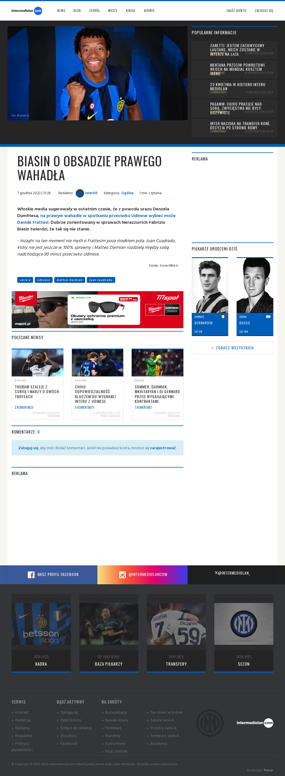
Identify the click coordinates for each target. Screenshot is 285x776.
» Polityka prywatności (22, 746)
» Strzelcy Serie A (161, 728)
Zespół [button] (94, 10)
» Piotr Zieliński (115, 751)
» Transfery (111, 735)
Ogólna (127, 193)
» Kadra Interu (113, 743)
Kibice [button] (131, 10)
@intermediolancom (142, 575)
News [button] (61, 10)
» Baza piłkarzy (114, 712)
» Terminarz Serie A (163, 735)
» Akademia (157, 743)
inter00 (86, 193)
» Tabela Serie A (160, 720)
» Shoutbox (67, 735)
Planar (268, 770)
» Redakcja (21, 720)
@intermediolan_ (232, 573)
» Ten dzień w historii (165, 712)
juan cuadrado (101, 280)
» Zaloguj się (67, 712)
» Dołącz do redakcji (74, 728)
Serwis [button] (149, 10)
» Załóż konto (69, 720)
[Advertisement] (97, 521)
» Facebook (67, 743)
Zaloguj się (264, 10)
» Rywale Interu (115, 720)
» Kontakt (20, 712)
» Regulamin (22, 735)
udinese (43, 280)
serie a (25, 280)
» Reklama (21, 728)
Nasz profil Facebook (52, 575)
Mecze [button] (113, 10)
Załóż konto (236, 10)
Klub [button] (77, 10)
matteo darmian (70, 280)
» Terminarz (111, 728)
